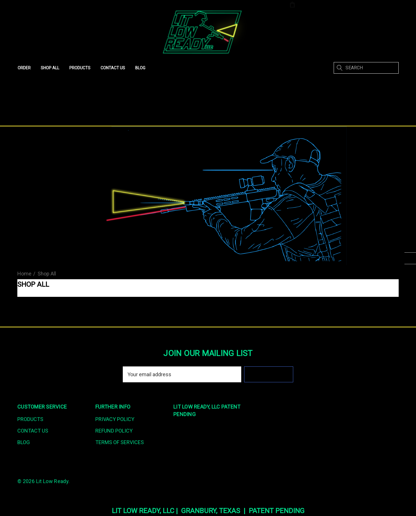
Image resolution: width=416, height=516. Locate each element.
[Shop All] (50, 67)
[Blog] (140, 67)
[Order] (24, 67)
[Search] (339, 68)
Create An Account (377, 5)
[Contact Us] (112, 67)
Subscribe (268, 374)
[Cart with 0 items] (311, 5)
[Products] (79, 67)
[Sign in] (346, 5)
